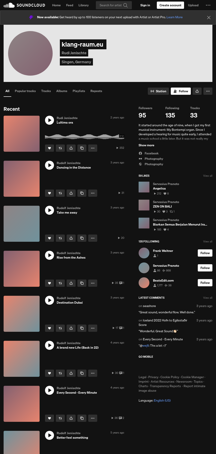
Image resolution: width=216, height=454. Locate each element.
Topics (198, 381)
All (7, 90)
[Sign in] (145, 5)
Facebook (149, 153)
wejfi (145, 345)
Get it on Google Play (182, 366)
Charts (143, 386)
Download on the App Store (152, 366)
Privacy (153, 377)
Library (84, 5)
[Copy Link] (81, 148)
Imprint (144, 381)
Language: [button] (155, 400)
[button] (208, 5)
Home (56, 5)
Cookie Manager (192, 377)
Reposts (96, 90)
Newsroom (184, 381)
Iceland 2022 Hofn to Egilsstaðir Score (163, 322)
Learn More (174, 17)
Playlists (79, 90)
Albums (61, 90)
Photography (151, 158)
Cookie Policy (169, 377)
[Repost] (60, 148)
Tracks (46, 90)
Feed (69, 5)
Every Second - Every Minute (163, 339)
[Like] (49, 148)
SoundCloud (24, 5)
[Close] (208, 17)
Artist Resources (162, 381)
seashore (149, 305)
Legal (142, 377)
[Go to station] (158, 91)
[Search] (114, 5)
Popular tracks (25, 90)
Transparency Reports (165, 386)
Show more (146, 145)
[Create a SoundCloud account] (170, 5)
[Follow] (181, 91)
